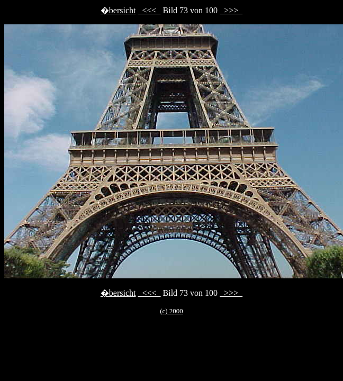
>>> (231, 10)
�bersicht (118, 10)
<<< (149, 10)
